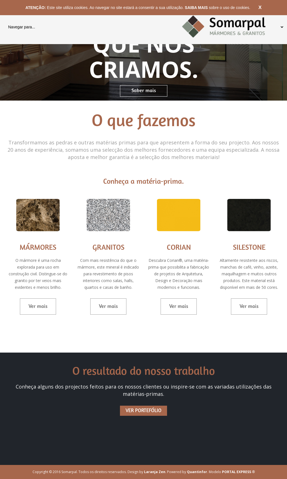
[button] (21, 50)
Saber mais (143, 91)
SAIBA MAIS (197, 7)
